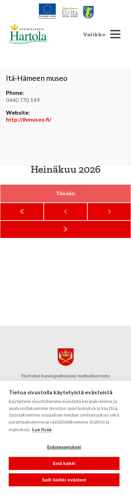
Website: (18, 112)
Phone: (15, 92)
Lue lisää (41, 429)
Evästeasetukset (64, 447)
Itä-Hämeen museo (36, 78)
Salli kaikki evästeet (64, 479)
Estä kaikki (64, 463)
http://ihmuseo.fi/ (28, 119)
